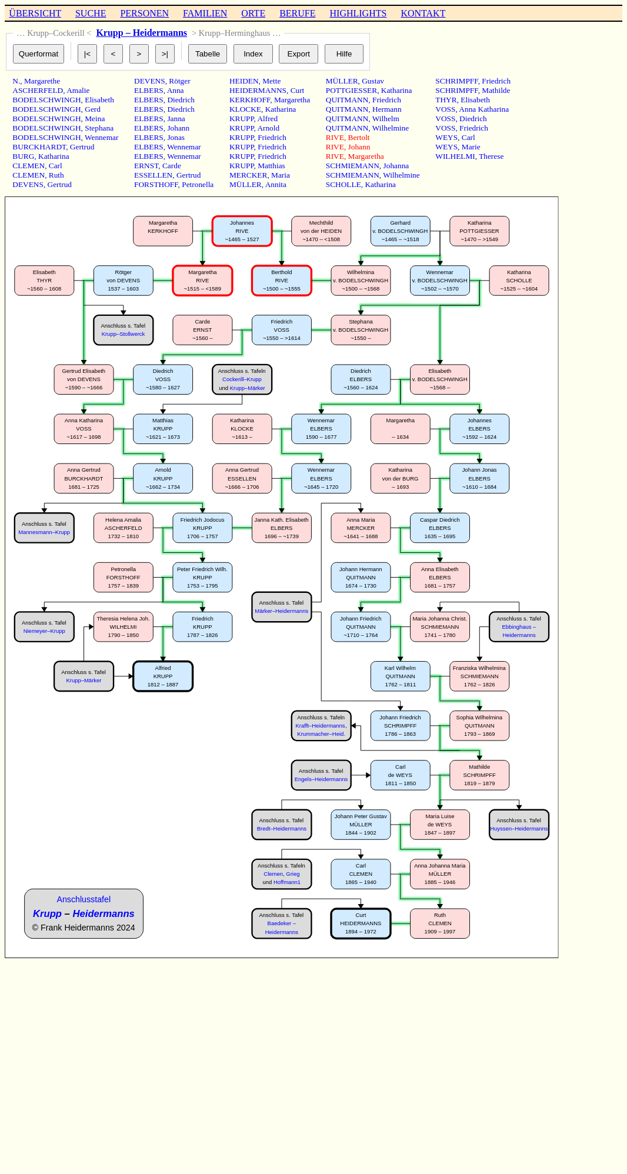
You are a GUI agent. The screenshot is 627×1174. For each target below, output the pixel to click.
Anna (175, 90)
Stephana (99, 128)
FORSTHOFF (156, 184)
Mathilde (496, 90)
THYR (445, 99)
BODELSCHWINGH (46, 99)
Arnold (268, 128)
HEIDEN (244, 80)
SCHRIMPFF (456, 80)
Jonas (176, 137)
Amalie (77, 90)
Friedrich (272, 137)
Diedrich (181, 99)
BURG (23, 156)
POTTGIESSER (351, 90)
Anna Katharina (484, 109)
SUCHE (90, 13)
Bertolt (359, 137)
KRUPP (241, 118)
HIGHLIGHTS (358, 13)
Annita (275, 184)
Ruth (56, 175)
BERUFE (297, 13)
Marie (471, 146)
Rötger (179, 80)
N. (16, 80)
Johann (178, 128)
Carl (55, 165)
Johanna (396, 165)
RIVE (335, 137)
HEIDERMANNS (257, 90)
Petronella (198, 184)
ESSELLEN (153, 175)
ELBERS (149, 90)
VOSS (445, 109)
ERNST (146, 165)
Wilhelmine (390, 128)
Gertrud (82, 146)
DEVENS (28, 184)
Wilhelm (385, 118)
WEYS (446, 137)
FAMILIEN (205, 13)
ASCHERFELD (37, 90)
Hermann (387, 109)
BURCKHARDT (39, 146)
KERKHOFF (249, 99)
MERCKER (248, 175)
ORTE (253, 13)
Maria (280, 175)
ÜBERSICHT (35, 13)
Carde (171, 165)
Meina (95, 118)
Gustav (373, 80)
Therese (491, 156)
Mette (271, 80)
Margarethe (42, 80)
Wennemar (101, 137)
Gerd (93, 109)
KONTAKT (423, 13)
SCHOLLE (343, 184)
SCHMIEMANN (352, 165)
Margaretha (292, 99)
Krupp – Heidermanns (141, 33)
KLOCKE (245, 109)
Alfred (267, 118)
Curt (298, 90)
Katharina (53, 156)
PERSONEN (144, 13)
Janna (176, 118)
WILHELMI (455, 156)
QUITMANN (347, 99)
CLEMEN (28, 165)
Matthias (271, 165)
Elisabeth (99, 99)
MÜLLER (245, 184)
